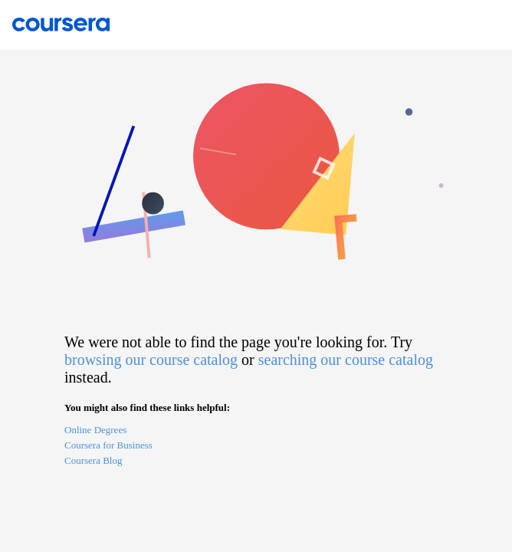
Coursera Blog (93, 460)
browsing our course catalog (151, 359)
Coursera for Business (108, 445)
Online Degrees (95, 429)
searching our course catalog (345, 359)
